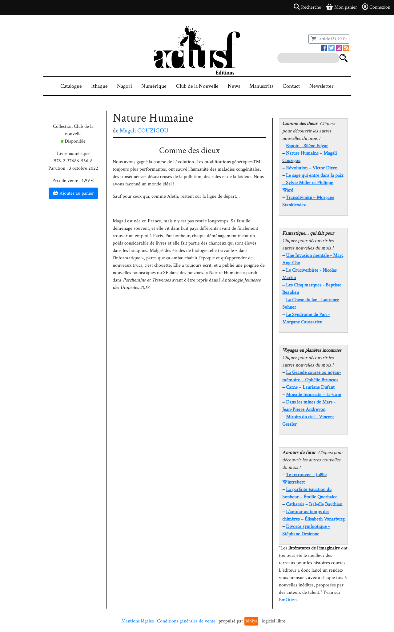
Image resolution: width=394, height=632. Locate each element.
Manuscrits (261, 86)
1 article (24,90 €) (329, 39)
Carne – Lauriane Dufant (310, 387)
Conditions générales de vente (186, 621)
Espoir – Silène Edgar (307, 146)
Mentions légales (137, 621)
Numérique (154, 86)
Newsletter (321, 86)
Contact (291, 86)
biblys (251, 621)
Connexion (376, 7)
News (234, 86)
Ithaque (99, 86)
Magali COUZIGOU (143, 131)
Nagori (124, 86)
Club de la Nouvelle (197, 86)
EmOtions (289, 600)
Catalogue (71, 86)
